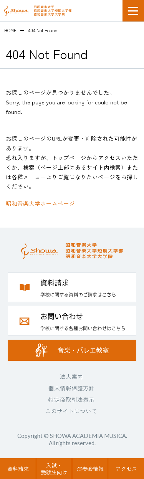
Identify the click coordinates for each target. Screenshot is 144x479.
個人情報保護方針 (71, 388)
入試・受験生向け (54, 468)
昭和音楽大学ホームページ (40, 203)
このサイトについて (71, 411)
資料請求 (18, 468)
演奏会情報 (90, 468)
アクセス (126, 468)
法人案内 (71, 376)
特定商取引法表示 (71, 399)
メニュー (133, 10)
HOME (10, 30)
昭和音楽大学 (37, 10)
